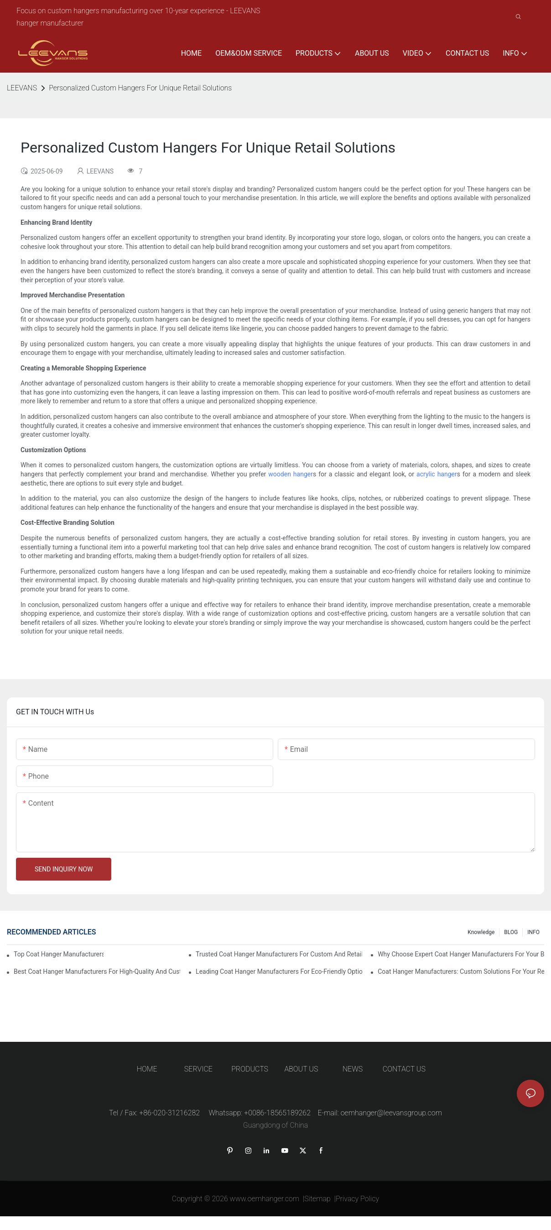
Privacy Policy (357, 1198)
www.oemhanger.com (265, 1198)
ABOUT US (301, 1069)
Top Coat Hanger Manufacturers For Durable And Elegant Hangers (59, 954)
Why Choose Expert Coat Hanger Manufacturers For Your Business (461, 954)
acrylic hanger (436, 474)
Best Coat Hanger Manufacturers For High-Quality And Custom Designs (97, 971)
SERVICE (198, 1069)
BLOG (511, 932)
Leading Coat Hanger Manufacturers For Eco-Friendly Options (279, 971)
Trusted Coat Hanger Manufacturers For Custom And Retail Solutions (279, 954)
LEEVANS (22, 88)
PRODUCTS (249, 1069)
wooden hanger (290, 474)
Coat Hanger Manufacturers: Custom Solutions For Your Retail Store (461, 971)
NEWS (353, 1069)
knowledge (481, 932)
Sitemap (317, 1198)
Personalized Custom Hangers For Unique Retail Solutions (140, 88)
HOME (147, 1069)
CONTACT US (404, 1069)
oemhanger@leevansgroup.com (391, 1113)
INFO (533, 932)
